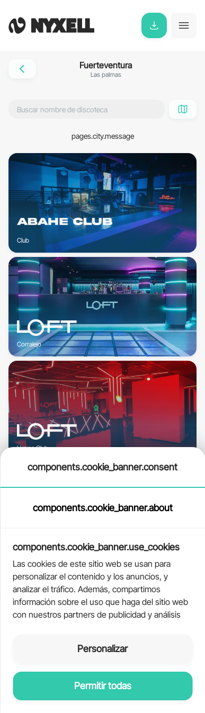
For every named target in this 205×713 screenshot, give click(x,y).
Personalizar (102, 648)
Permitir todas (102, 685)
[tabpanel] (102, 575)
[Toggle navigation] (184, 25)
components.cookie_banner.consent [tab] (102, 467)
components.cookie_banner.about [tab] (103, 507)
